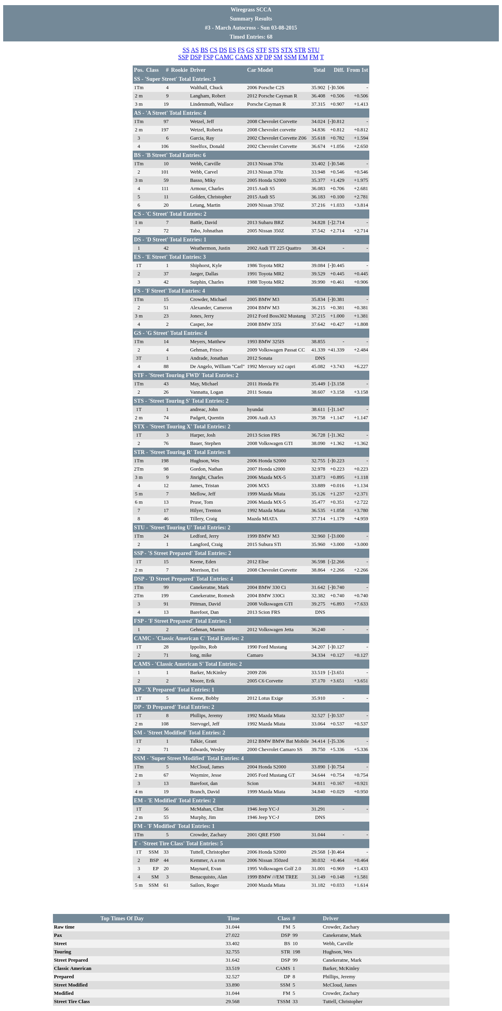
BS (204, 50)
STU (314, 50)
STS (274, 50)
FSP (208, 57)
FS (241, 50)
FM (313, 57)
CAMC (224, 57)
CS (214, 50)
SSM (290, 57)
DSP (195, 57)
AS (195, 50)
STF (261, 50)
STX (287, 50)
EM (303, 57)
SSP (183, 57)
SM (277, 57)
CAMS (244, 57)
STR (300, 50)
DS (223, 50)
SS (186, 50)
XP (258, 57)
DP (268, 57)
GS (250, 50)
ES (232, 50)
